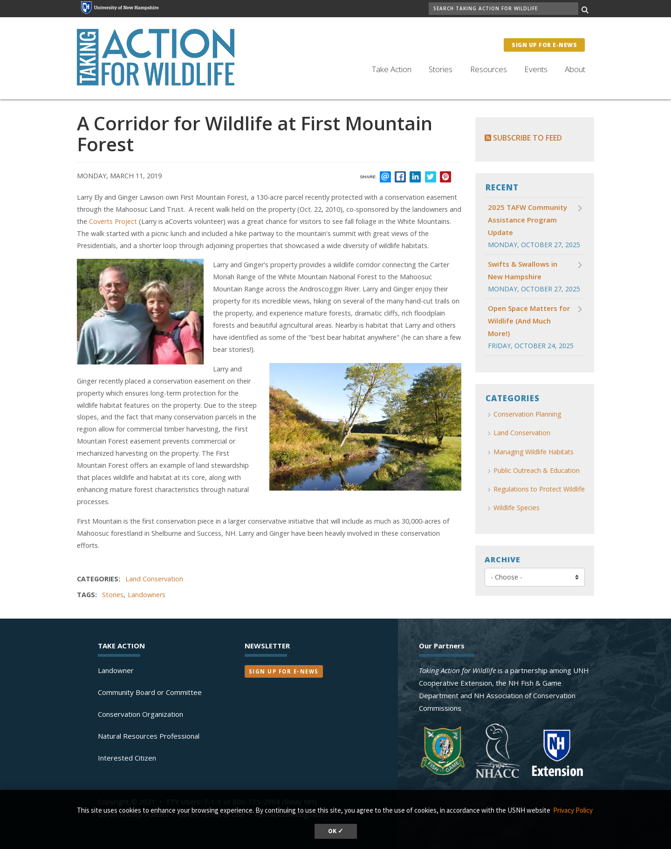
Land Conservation (154, 578)
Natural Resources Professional (148, 736)
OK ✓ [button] (335, 831)
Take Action (391, 69)
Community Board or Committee (150, 692)
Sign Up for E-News (544, 44)
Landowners (146, 594)
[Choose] (535, 577)
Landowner (116, 670)
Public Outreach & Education (536, 470)
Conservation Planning (527, 414)
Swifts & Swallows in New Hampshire (522, 270)
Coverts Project (114, 221)
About (575, 69)
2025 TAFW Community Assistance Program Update (527, 219)
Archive (502, 559)
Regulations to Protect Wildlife (539, 489)
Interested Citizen (127, 757)
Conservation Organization (140, 714)
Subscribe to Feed (523, 138)
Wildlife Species (516, 507)
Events (536, 69)
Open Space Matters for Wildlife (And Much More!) (529, 320)
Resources (488, 69)
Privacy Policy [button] (573, 810)
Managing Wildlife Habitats (533, 451)
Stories (440, 69)
